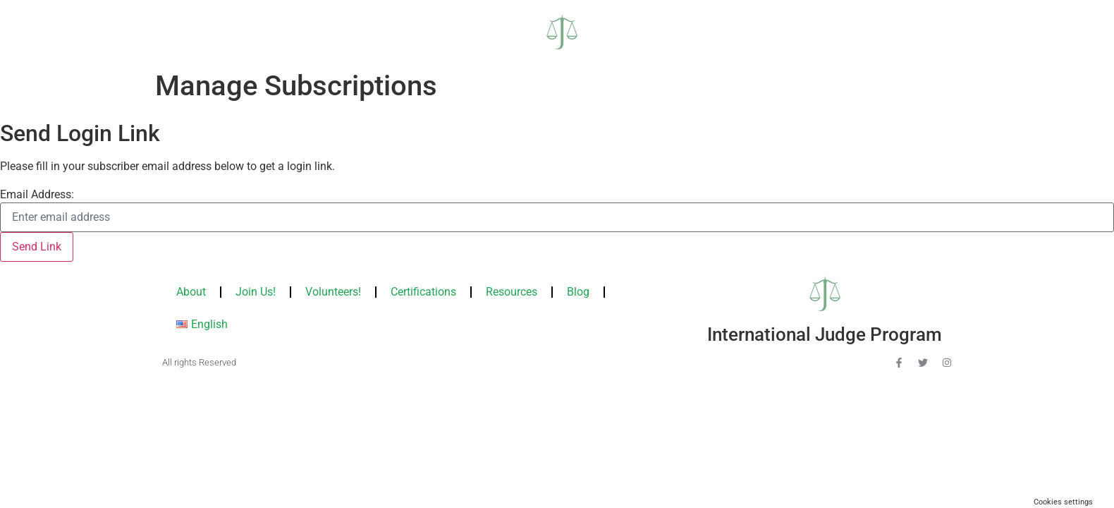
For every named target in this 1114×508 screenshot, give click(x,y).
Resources (511, 291)
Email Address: (37, 194)
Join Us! (255, 291)
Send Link (36, 246)
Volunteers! (333, 291)
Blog (578, 291)
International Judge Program (824, 334)
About (191, 291)
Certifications (423, 291)
